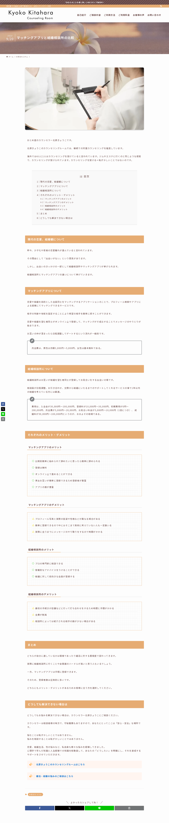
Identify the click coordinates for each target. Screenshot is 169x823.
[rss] (161, 6)
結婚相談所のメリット (55, 205)
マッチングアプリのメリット (58, 198)
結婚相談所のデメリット (56, 209)
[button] (39, 808)
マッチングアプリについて (54, 186)
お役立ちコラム (35, 794)
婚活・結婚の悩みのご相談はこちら (54, 776)
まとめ (43, 213)
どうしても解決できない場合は (56, 218)
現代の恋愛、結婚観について (55, 181)
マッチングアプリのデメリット (59, 202)
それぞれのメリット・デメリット (57, 195)
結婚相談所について (50, 190)
